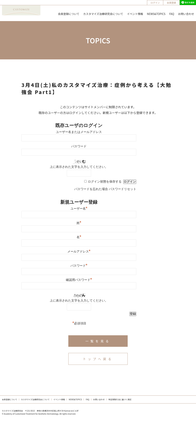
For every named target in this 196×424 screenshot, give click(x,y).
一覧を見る (98, 341)
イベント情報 (135, 13)
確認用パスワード (79, 279)
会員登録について (68, 13)
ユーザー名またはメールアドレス (79, 132)
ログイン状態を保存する (105, 181)
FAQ (171, 13)
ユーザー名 (78, 208)
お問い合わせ (186, 13)
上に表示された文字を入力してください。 (79, 166)
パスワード (79, 146)
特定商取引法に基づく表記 (120, 399)
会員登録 (171, 2)
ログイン (155, 2)
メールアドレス (79, 251)
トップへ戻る (98, 359)
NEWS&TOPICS (156, 13)
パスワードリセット (122, 189)
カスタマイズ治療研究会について (103, 13)
